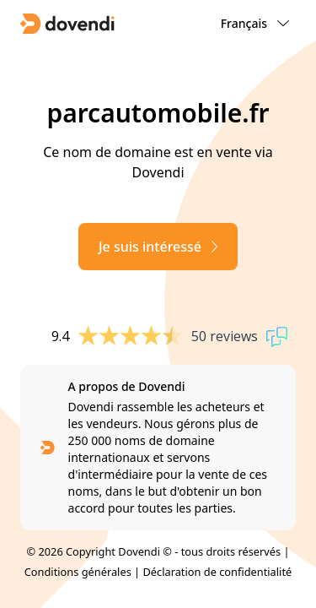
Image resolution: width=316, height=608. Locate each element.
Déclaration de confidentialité (217, 571)
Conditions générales (77, 571)
